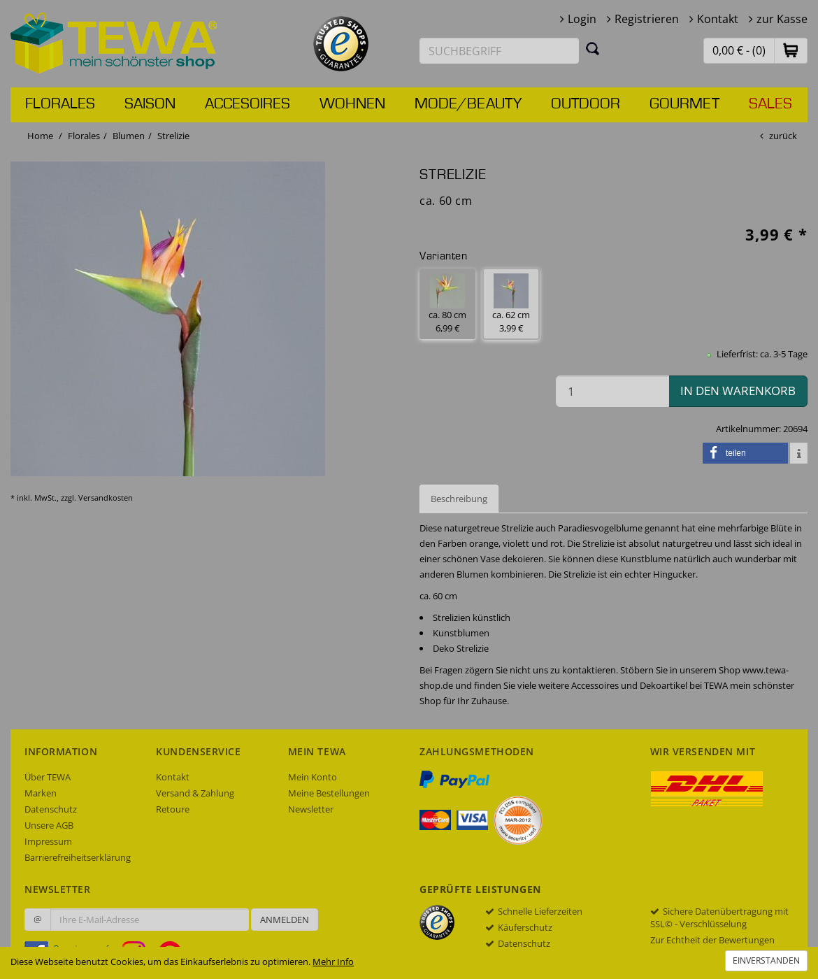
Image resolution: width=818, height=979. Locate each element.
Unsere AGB (48, 825)
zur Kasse (782, 19)
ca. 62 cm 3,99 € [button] (511, 303)
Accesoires (247, 104)
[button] (790, 50)
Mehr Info (333, 961)
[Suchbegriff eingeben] (499, 51)
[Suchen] (592, 48)
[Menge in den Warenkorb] (612, 391)
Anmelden (284, 919)
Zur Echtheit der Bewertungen (712, 940)
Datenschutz (50, 809)
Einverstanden (766, 960)
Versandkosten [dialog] (105, 497)
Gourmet (684, 104)
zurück (783, 135)
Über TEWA (47, 777)
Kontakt (717, 19)
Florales (60, 104)
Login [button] (582, 19)
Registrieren (647, 19)
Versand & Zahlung (195, 793)
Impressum (48, 841)
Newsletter (310, 809)
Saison (149, 104)
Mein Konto (312, 777)
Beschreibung (459, 498)
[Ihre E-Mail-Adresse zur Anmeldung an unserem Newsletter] (149, 919)
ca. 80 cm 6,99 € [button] (447, 303)
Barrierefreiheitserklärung (77, 857)
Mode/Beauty (468, 104)
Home (40, 135)
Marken (40, 793)
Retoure (172, 809)
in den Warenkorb (738, 391)
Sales (770, 104)
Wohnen (352, 104)
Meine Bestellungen (329, 793)
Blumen (129, 135)
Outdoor (585, 104)
